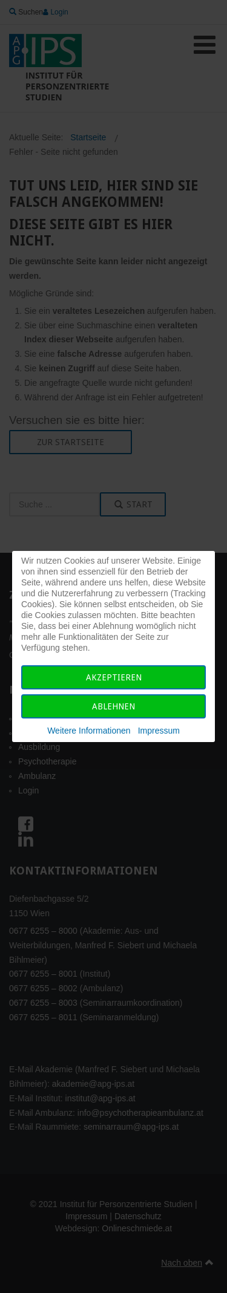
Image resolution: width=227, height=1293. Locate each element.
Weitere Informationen (88, 730)
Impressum (159, 730)
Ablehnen (113, 706)
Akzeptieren (114, 677)
